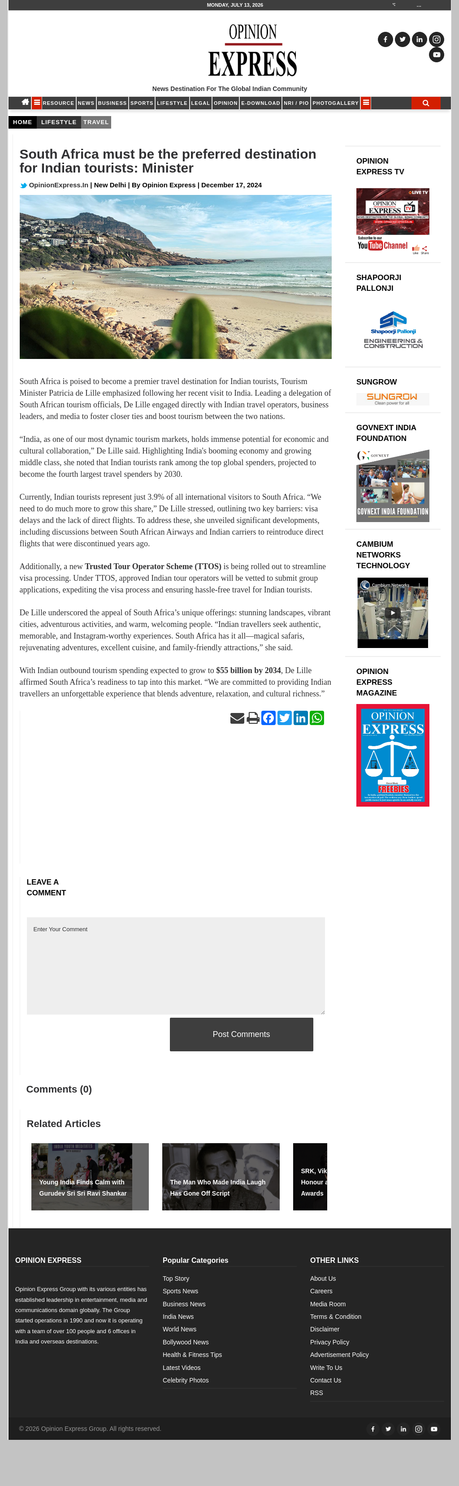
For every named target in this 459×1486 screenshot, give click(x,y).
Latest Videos (182, 1367)
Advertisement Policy (339, 1354)
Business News (184, 1304)
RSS (316, 1392)
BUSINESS (112, 103)
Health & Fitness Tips (192, 1354)
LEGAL (200, 103)
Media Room (328, 1304)
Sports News (180, 1291)
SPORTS (141, 103)
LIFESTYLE (172, 103)
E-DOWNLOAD (260, 103)
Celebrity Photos (186, 1380)
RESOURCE (58, 103)
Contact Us (325, 1380)
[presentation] (95, 1035)
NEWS (86, 103)
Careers (321, 1291)
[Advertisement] (176, 801)
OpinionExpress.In (54, 185)
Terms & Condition (335, 1316)
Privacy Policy (329, 1342)
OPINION (226, 103)
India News (178, 1316)
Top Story (176, 1278)
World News (179, 1329)
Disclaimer (324, 1329)
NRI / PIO (296, 103)
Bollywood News (186, 1342)
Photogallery (335, 103)
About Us (323, 1278)
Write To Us (326, 1367)
